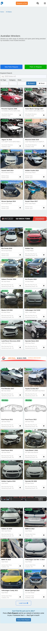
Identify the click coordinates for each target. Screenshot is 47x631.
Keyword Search (6, 73)
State (19, 80)
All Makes (9, 12)
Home (2, 12)
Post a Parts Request (23, 620)
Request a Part (22, 3)
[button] (23, 603)
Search (31, 83)
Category (12, 80)
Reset (41, 83)
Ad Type (3, 80)
